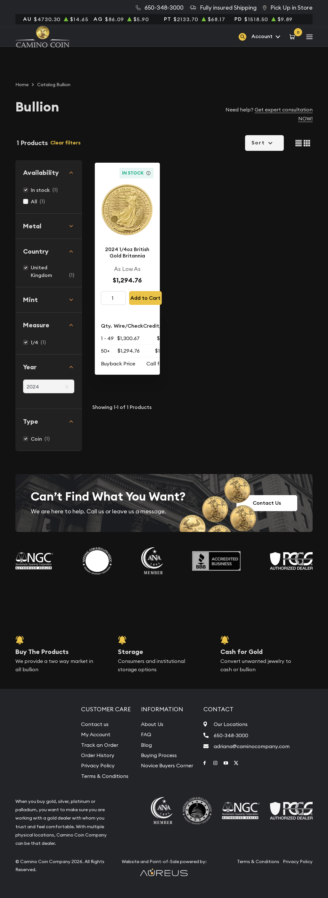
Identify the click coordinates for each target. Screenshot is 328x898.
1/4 (34, 342)
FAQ (146, 734)
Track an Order (99, 745)
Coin (36, 439)
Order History (97, 755)
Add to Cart (145, 298)
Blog (146, 745)
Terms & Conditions (104, 776)
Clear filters (65, 142)
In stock (40, 190)
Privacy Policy (98, 765)
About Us (152, 724)
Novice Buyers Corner (167, 765)
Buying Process (159, 755)
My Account (96, 734)
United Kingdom (41, 271)
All (34, 201)
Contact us (95, 724)
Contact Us (267, 503)
